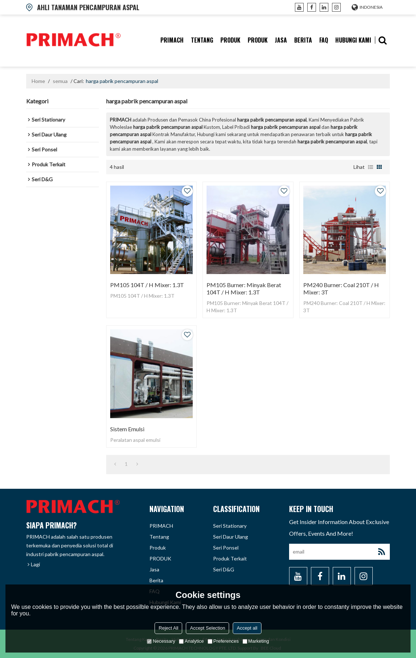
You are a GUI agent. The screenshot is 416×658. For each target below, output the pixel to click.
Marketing (256, 641)
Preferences (223, 641)
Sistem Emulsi (127, 428)
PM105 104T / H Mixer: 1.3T (147, 284)
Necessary (161, 641)
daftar (370, 167)
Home (38, 81)
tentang (202, 40)
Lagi (35, 564)
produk (230, 40)
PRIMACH (172, 40)
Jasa (281, 40)
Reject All (168, 628)
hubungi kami (353, 40)
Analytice (191, 641)
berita (303, 40)
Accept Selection (207, 628)
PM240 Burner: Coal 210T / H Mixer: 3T (341, 288)
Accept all (247, 628)
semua (60, 81)
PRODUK (258, 40)
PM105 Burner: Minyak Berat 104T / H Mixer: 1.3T (244, 288)
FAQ (323, 40)
